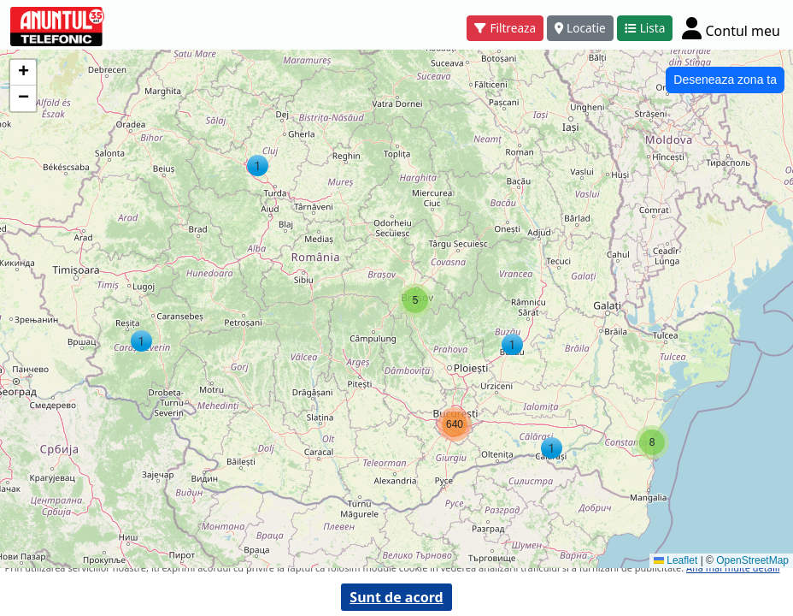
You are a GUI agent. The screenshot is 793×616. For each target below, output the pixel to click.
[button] (257, 165)
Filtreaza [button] (505, 28)
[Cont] (731, 28)
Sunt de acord (396, 597)
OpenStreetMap (752, 560)
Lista (645, 28)
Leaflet (675, 560)
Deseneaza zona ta (725, 79)
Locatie (580, 28)
